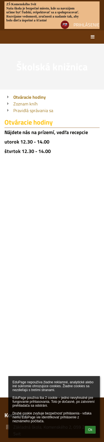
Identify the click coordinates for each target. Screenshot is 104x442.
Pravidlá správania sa (33, 110)
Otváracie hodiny (29, 97)
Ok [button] (90, 430)
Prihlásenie (86, 24)
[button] (65, 24)
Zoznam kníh (25, 103)
